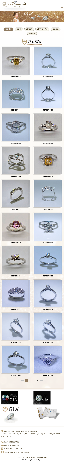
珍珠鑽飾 (55, 29)
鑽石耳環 (29, 29)
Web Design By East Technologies (32, 460)
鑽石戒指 (8, 29)
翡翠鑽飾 (32, 33)
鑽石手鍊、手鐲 (42, 29)
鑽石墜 (19, 29)
